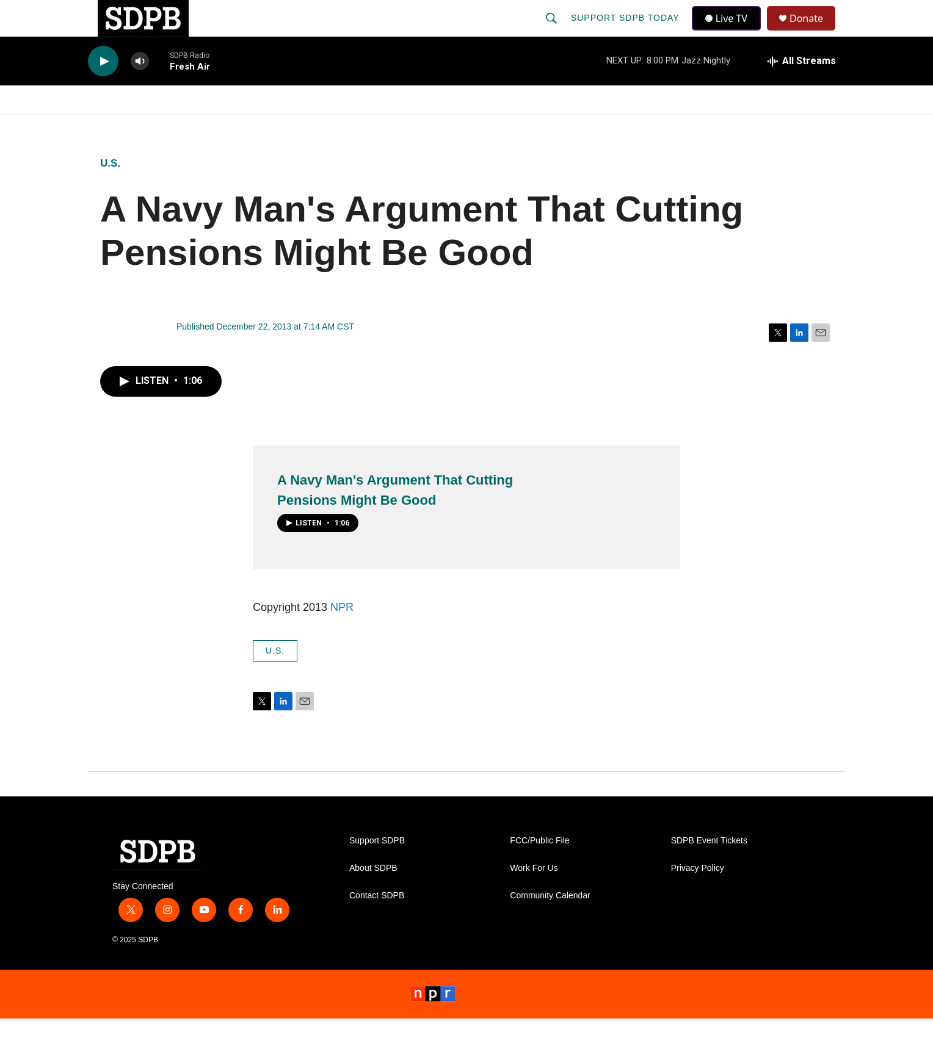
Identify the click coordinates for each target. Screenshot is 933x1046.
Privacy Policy (697, 895)
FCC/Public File (539, 868)
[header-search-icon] (552, 31)
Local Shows (485, 127)
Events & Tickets (681, 127)
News (198, 127)
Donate (814, 32)
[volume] (139, 89)
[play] (103, 89)
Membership (578, 127)
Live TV (729, 31)
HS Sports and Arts (291, 127)
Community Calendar (550, 923)
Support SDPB (377, 868)
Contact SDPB (376, 923)
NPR (342, 635)
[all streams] (801, 88)
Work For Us (533, 895)
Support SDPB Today (626, 32)
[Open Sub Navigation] (167, 127)
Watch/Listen (123, 127)
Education (396, 127)
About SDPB (373, 895)
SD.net (770, 127)
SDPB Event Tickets (709, 868)
